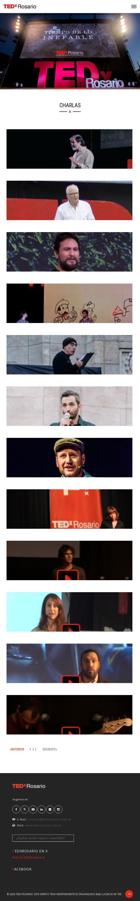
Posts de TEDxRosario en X (48, 856)
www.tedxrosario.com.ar (56, 820)
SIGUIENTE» (50, 749)
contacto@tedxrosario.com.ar (59, 816)
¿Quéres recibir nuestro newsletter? (56, 827)
